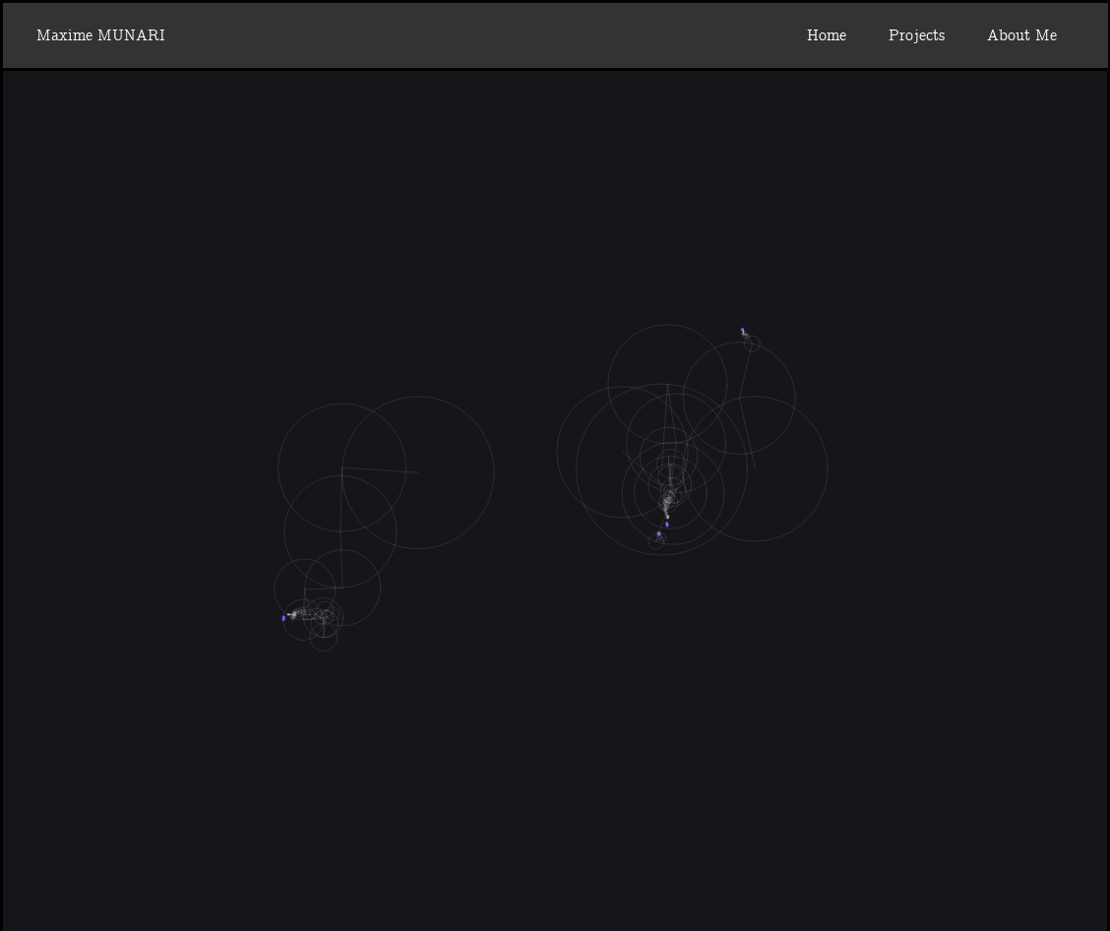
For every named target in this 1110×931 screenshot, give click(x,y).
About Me (1022, 36)
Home (826, 36)
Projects (917, 36)
